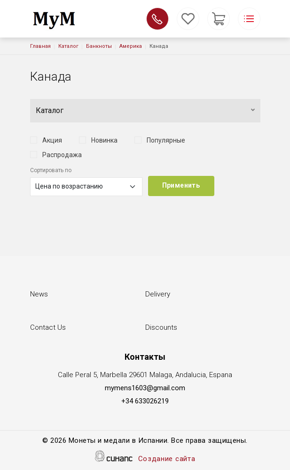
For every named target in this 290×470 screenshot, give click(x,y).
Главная (40, 46)
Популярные (166, 140)
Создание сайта (167, 459)
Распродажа (62, 155)
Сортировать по (50, 170)
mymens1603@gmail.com (145, 388)
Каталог (68, 46)
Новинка (104, 140)
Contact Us (48, 328)
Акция (52, 140)
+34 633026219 (145, 401)
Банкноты (99, 46)
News (39, 295)
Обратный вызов (157, 19)
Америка (130, 46)
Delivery (157, 295)
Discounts (161, 328)
